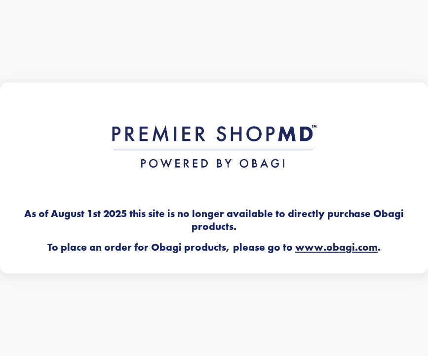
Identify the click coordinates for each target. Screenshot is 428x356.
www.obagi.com (336, 247)
